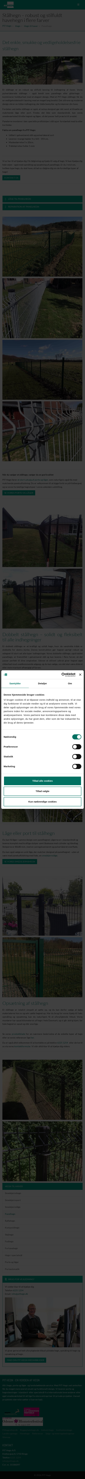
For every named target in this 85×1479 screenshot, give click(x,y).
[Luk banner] (80, 674)
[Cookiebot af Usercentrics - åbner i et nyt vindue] (61, 675)
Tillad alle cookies (42, 780)
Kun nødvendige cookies (42, 801)
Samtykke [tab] (15, 683)
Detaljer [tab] (42, 683)
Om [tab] (70, 683)
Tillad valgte (42, 791)
